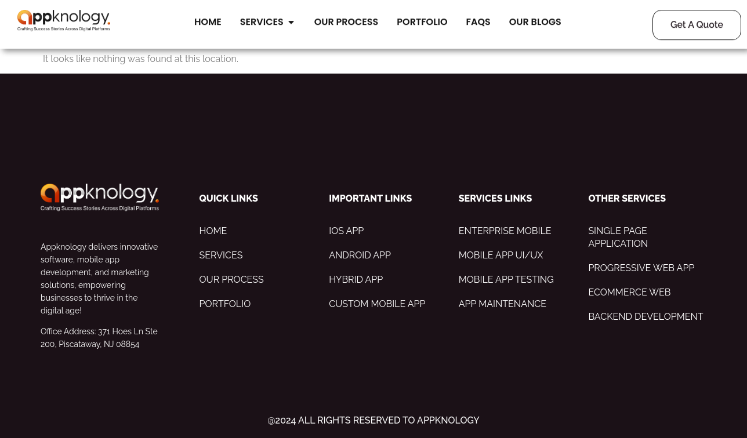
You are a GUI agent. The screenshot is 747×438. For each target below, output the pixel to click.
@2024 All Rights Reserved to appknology (373, 420)
